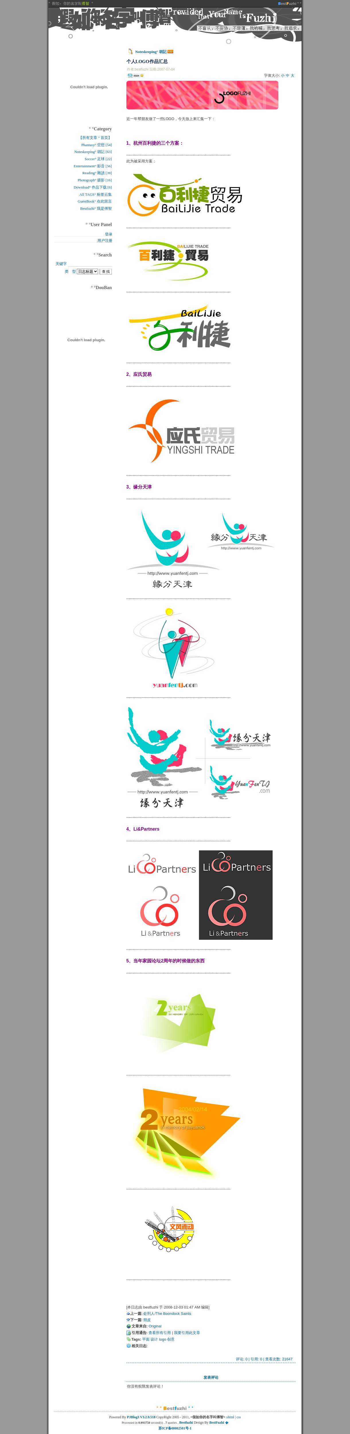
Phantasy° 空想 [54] (96, 145)
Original (154, 1326)
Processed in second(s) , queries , (150, 1422)
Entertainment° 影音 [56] (93, 166)
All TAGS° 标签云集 (95, 194)
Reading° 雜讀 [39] (97, 173)
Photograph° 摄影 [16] (95, 180)
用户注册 (104, 240)
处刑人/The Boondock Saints (167, 1313)
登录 (108, 234)
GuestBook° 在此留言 (95, 201)
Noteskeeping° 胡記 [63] (93, 152)
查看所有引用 (159, 1333)
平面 (146, 1339)
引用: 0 (256, 1359)
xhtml (230, 1417)
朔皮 (147, 1320)
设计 (154, 1339)
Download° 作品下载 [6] (93, 187)
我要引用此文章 (187, 1333)
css (239, 1417)
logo (162, 1339)
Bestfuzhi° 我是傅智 (96, 208)
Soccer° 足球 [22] (98, 159)
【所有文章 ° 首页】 (95, 138)
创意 (171, 1339)
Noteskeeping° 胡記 (151, 52)
